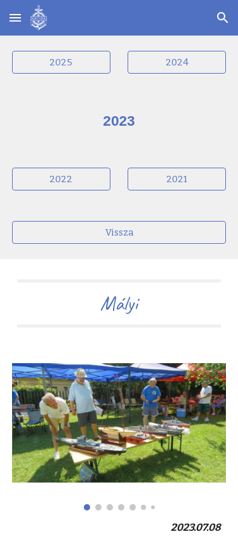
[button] (15, 17)
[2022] (61, 179)
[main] (119, 120)
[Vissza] (119, 233)
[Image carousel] (119, 436)
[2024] (176, 62)
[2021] (176, 179)
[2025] (61, 62)
